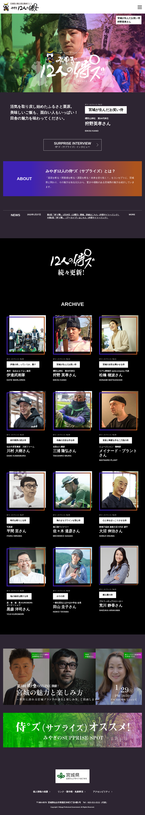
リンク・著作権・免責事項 (70, 791)
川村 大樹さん (18, 450)
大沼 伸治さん (110, 530)
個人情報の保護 (39, 791)
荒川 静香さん (110, 605)
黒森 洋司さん (18, 609)
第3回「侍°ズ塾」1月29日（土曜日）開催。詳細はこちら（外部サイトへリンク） (83, 214)
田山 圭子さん (64, 606)
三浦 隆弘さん (64, 450)
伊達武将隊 (16, 374)
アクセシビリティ (103, 791)
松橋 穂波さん (110, 374)
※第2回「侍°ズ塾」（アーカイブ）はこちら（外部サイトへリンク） (77, 217)
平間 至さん (16, 530)
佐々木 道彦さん (66, 530)
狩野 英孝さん (64, 374)
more (132, 214)
